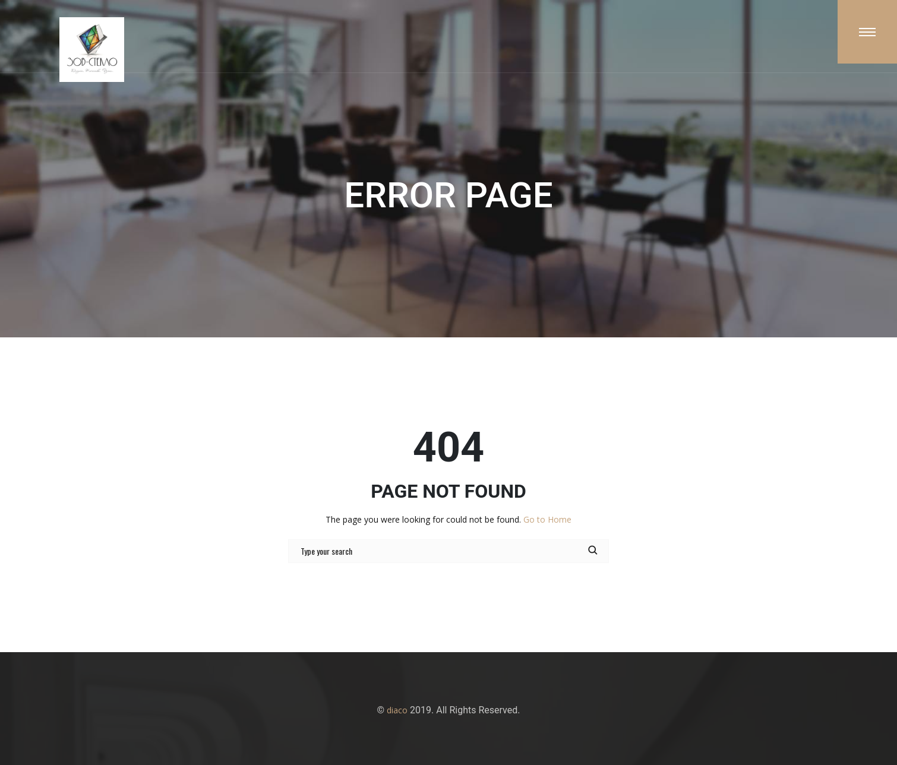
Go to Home (547, 519)
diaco (397, 710)
